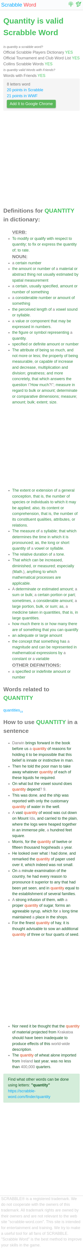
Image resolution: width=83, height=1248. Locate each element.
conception (21, 496)
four (49, 934)
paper (60, 859)
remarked (20, 859)
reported (19, 801)
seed (74, 934)
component (40, 321)
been (16, 888)
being (44, 350)
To (14, 238)
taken (33, 612)
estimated (64, 274)
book (66, 743)
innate (32, 760)
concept (25, 641)
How (34, 385)
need (23, 1026)
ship (57, 795)
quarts (59, 934)
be (69, 321)
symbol (40, 332)
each (62, 772)
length (42, 309)
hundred (57, 830)
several (54, 894)
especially (65, 566)
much (60, 350)
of (13, 250)
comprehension (25, 513)
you (53, 630)
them (50, 900)
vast (19, 812)
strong (21, 900)
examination (45, 870)
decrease (28, 367)
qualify (40, 238)
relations (19, 525)
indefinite (44, 671)
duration (41, 554)
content (53, 508)
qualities (44, 519)
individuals (40, 502)
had (54, 853)
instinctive (51, 760)
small (67, 865)
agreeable (20, 911)
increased (53, 560)
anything (34, 571)
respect (61, 238)
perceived (27, 309)
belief (16, 760)
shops (62, 917)
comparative (27, 396)
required (47, 777)
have (29, 1038)
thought (18, 929)
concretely (21, 379)
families (68, 894)
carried (51, 818)
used (70, 859)
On (14, 783)
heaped (54, 824)
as (37, 542)
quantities (52, 612)
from (52, 1032)
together (69, 824)
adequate (25, 635)
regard (17, 390)
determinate (67, 390)
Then (16, 766)
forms (60, 905)
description (21, 1049)
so (52, 350)
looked (24, 853)
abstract (19, 274)
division (18, 373)
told (30, 766)
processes (45, 577)
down (72, 812)
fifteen (17, 847)
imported (68, 1055)
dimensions (49, 396)
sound (72, 309)
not (39, 274)
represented (62, 647)
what (22, 783)
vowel (61, 309)
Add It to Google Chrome (31, 104)
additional (70, 929)
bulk (32, 390)
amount (25, 268)
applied (23, 508)
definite (39, 344)
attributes (61, 519)
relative (26, 554)
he (24, 766)
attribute (27, 350)
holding (18, 754)
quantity (19, 244)
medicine (20, 612)
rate (25, 250)
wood (47, 812)
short (65, 542)
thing (31, 274)
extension (44, 490)
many (62, 624)
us (26, 748)
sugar (48, 905)
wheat (44, 1055)
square (18, 836)
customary (59, 801)
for (69, 748)
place (40, 917)
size (52, 402)
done (33, 795)
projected (39, 1032)
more (23, 356)
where (17, 824)
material (66, 268)
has (63, 641)
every (44, 876)
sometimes (21, 600)
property (56, 356)
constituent (26, 519)
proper (17, 905)
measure (63, 385)
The (15, 350)
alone (55, 1055)
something (40, 292)
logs (33, 824)
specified (50, 286)
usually (49, 274)
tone (60, 554)
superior (42, 882)
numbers (42, 327)
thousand (32, 847)
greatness (35, 373)
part (71, 595)
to (70, 238)
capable (46, 361)
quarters (43, 1067)
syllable (23, 315)
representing (58, 332)
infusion (34, 900)
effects (33, 1044)
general (68, 490)
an (14, 635)
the (59, 244)
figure (23, 332)
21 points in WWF (22, 96)
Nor (15, 1026)
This (15, 795)
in (32, 327)
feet (69, 830)
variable (43, 659)
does (68, 783)
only (39, 801)
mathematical (23, 577)
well (55, 807)
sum (15, 595)
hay (58, 923)
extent (42, 402)
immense (29, 830)
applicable (21, 583)
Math (18, 571)
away (16, 772)
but (30, 783)
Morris (17, 841)
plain (72, 818)
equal (70, 888)
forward (43, 743)
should (18, 1038)
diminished (21, 566)
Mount (22, 818)
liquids (28, 777)
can (35, 560)
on (14, 818)
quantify (71, 630)
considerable (26, 298)
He (14, 853)
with (50, 238)
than (16, 1067)
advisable (34, 929)
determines (21, 537)
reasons (59, 748)
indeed (42, 865)
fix (34, 244)
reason (56, 876)
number (34, 263)
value (20, 321)
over (34, 853)
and (70, 350)
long (51, 542)
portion (56, 595)
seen (32, 888)
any (57, 882)
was (24, 795)
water (36, 807)
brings (30, 743)
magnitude (21, 647)
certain (21, 263)
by (76, 274)
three (35, 934)
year (68, 847)
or (31, 238)
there (35, 624)
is (42, 496)
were (43, 824)
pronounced (22, 542)
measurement (36, 280)
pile (41, 830)
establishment (31, 894)
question (19, 385)
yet (24, 888)
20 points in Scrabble (25, 90)
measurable (22, 361)
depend (33, 789)
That (16, 560)
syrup (35, 911)
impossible (48, 754)
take (67, 766)
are (58, 577)
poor (45, 766)
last (37, 1061)
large (16, 606)
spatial (17, 280)
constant (19, 659)
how (15, 624)
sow (51, 929)
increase (65, 361)
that (54, 321)
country (18, 876)
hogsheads (50, 847)
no (61, 1061)
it (67, 502)
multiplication (49, 367)
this (69, 754)
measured (46, 566)
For (15, 923)
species (18, 502)
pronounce (21, 882)
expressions (47, 653)
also (35, 508)
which (44, 379)
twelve (62, 841)
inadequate (53, 1038)
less (36, 356)
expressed (21, 327)
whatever (30, 772)
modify (23, 238)
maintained (21, 917)
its (44, 508)
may (62, 321)
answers (57, 379)
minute (27, 870)
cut (63, 812)
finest (30, 923)
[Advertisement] (41, 160)
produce (19, 1044)
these (17, 777)
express (49, 244)
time (42, 537)
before (17, 748)
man (69, 760)
